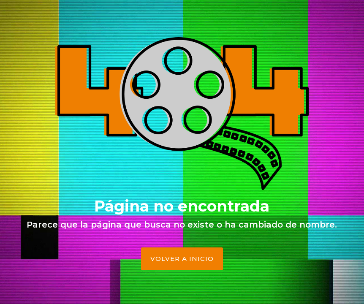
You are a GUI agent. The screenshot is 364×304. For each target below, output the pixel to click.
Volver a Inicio (182, 259)
